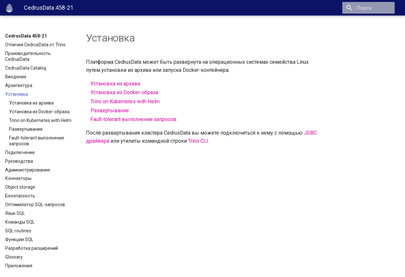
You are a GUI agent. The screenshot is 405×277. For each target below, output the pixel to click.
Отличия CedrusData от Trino (35, 44)
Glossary (14, 257)
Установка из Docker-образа (39, 111)
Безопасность (20, 195)
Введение (16, 76)
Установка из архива (31, 102)
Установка (16, 94)
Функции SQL (19, 239)
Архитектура (18, 85)
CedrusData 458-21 (26, 36)
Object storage (20, 187)
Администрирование (27, 169)
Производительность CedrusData (28, 56)
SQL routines (18, 230)
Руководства (19, 161)
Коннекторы (18, 178)
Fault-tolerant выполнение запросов (36, 140)
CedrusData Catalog (25, 68)
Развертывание (26, 129)
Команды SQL (20, 222)
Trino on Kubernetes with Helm (40, 120)
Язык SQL (15, 213)
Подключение (20, 152)
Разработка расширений (31, 248)
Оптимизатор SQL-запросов (35, 204)
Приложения (18, 265)
